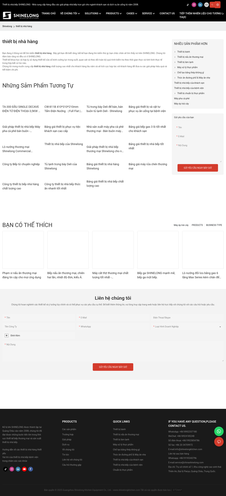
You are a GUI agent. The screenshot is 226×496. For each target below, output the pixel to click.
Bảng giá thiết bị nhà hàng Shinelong (103, 166)
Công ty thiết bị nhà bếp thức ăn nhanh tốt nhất (62, 186)
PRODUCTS (197, 225)
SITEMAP (177, 490)
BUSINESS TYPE (214, 225)
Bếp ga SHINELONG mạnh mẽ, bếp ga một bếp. (156, 275)
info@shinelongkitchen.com (188, 449)
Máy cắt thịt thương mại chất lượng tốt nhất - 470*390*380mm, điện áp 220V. (112, 275)
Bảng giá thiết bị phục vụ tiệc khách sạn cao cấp (62, 129)
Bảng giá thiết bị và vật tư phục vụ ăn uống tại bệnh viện (147, 109)
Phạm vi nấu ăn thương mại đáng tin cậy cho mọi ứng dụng (21, 275)
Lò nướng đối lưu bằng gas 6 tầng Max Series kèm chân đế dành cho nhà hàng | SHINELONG (200, 275)
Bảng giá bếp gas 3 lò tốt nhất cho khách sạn (147, 129)
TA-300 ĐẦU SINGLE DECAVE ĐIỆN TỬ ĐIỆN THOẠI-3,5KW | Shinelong (20, 109)
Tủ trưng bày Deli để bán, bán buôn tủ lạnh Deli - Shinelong (105, 109)
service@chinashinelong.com (189, 462)
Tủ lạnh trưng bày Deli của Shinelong (60, 166)
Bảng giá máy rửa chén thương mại (148, 166)
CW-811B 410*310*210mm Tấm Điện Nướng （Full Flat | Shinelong (62, 109)
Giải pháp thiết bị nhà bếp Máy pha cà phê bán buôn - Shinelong (21, 129)
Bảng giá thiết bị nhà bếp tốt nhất (146, 146)
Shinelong (7, 26)
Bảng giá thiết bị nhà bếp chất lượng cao (105, 183)
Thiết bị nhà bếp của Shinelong (63, 144)
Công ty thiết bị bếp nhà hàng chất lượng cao (20, 186)
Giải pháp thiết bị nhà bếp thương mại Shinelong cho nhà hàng (106, 149)
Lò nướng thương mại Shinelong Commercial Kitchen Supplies (16, 149)
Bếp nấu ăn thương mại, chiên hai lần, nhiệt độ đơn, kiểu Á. (66, 275)
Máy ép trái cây (181, 225)
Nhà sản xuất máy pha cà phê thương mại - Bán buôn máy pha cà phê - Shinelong (105, 129)
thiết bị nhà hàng (24, 26)
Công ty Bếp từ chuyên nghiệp (21, 164)
